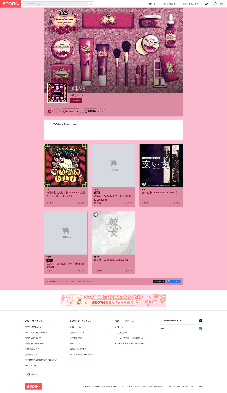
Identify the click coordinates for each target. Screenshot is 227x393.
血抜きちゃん (77, 95)
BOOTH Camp (31, 365)
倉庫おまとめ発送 (78, 349)
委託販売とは (31, 354)
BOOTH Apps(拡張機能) (36, 332)
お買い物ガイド (77, 332)
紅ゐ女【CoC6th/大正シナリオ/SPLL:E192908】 (112, 198)
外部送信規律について (162, 386)
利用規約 (96, 386)
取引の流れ (75, 343)
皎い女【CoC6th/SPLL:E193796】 (112, 260)
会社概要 (86, 386)
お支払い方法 (76, 338)
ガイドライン (127, 386)
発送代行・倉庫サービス (36, 343)
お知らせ (119, 327)
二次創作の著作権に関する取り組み (41, 360)
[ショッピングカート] (206, 4)
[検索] (85, 4)
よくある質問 (121, 332)
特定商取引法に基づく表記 (184, 386)
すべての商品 (55, 124)
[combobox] (55, 3)
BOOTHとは (169, 4)
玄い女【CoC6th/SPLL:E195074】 (160, 192)
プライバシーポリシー (143, 386)
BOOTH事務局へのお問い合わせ (130, 343)
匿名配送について (33, 338)
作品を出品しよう (190, 4)
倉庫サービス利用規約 (110, 386)
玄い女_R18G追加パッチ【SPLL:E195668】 (65, 265)
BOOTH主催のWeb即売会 (82, 354)
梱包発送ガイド (32, 349)
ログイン (152, 4)
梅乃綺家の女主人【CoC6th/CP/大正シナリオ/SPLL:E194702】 (65, 194)
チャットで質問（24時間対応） (129, 338)
